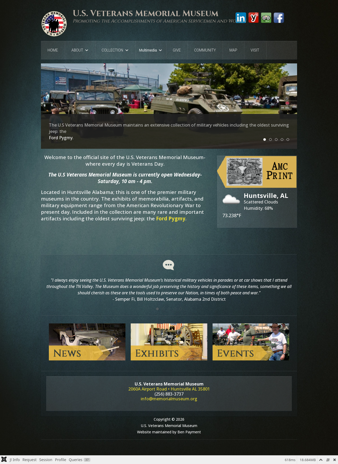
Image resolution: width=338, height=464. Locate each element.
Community (205, 50)
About (77, 50)
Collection (112, 50)
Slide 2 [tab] (271, 140)
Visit (255, 50)
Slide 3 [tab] (277, 140)
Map (233, 50)
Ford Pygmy (170, 218)
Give (177, 50)
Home (53, 50)
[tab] (157, 309)
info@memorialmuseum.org (169, 399)
